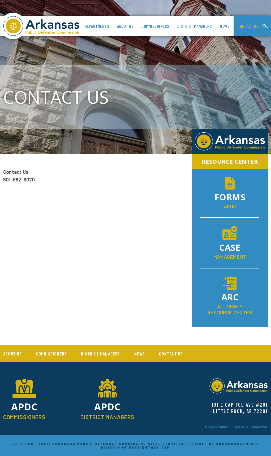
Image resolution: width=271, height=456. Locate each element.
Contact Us (248, 26)
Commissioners (155, 26)
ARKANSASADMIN (234, 443)
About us (125, 26)
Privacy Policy (216, 426)
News (225, 26)
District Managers (194, 26)
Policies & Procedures (250, 426)
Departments (97, 26)
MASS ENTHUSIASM (149, 447)
